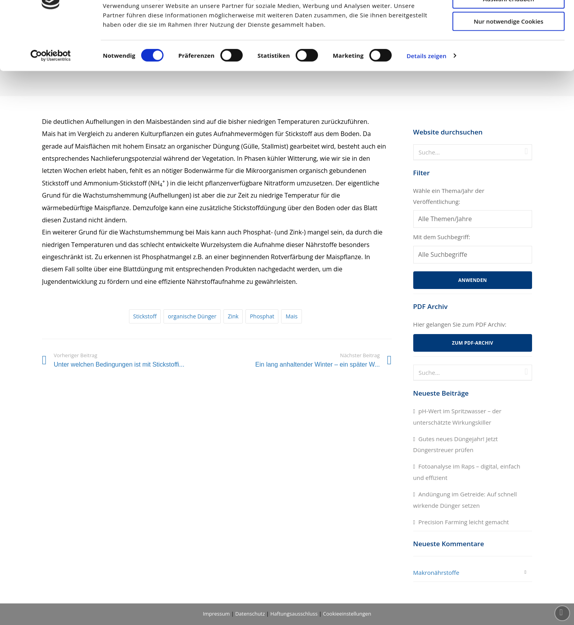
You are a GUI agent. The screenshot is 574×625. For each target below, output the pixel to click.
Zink (233, 316)
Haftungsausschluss (294, 613)
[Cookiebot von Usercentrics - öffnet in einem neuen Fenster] (50, 98)
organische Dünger (192, 316)
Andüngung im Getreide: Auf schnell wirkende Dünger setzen (465, 499)
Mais (291, 316)
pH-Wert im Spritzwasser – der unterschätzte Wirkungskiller (457, 416)
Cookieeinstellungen (347, 613)
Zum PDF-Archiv (472, 343)
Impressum (216, 613)
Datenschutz (250, 613)
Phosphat (262, 316)
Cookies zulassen (509, 19)
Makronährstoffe (436, 572)
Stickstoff (145, 316)
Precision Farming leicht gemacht (463, 522)
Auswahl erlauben (508, 41)
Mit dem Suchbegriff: (441, 237)
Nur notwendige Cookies (508, 63)
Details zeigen (427, 98)
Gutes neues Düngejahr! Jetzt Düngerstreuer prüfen (455, 444)
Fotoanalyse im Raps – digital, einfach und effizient (466, 471)
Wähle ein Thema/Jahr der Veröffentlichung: (449, 196)
